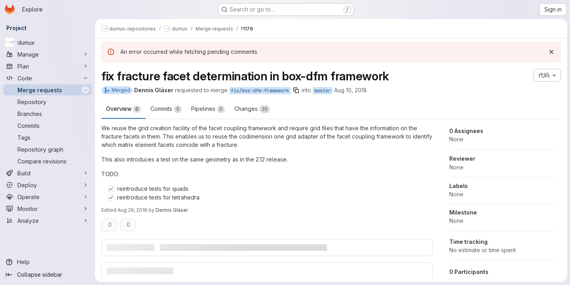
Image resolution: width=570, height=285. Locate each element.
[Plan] (47, 66)
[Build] (47, 173)
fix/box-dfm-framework (260, 90)
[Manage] (47, 54)
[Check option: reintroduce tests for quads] (111, 189)
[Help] (47, 262)
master (322, 90)
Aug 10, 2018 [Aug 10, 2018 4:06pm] (350, 90)
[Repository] (47, 101)
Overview (123, 109)
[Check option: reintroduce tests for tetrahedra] (111, 197)
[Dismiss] (551, 52)
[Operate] (47, 196)
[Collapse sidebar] (47, 274)
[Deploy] (47, 184)
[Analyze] (47, 220)
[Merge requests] (47, 89)
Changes (252, 109)
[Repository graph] (47, 149)
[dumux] (47, 42)
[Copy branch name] (296, 90)
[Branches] (47, 113)
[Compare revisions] (47, 161)
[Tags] (47, 137)
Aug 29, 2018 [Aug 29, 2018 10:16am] (132, 210)
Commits (166, 109)
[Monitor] (47, 208)
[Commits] (47, 125)
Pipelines (208, 109)
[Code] (47, 78)
